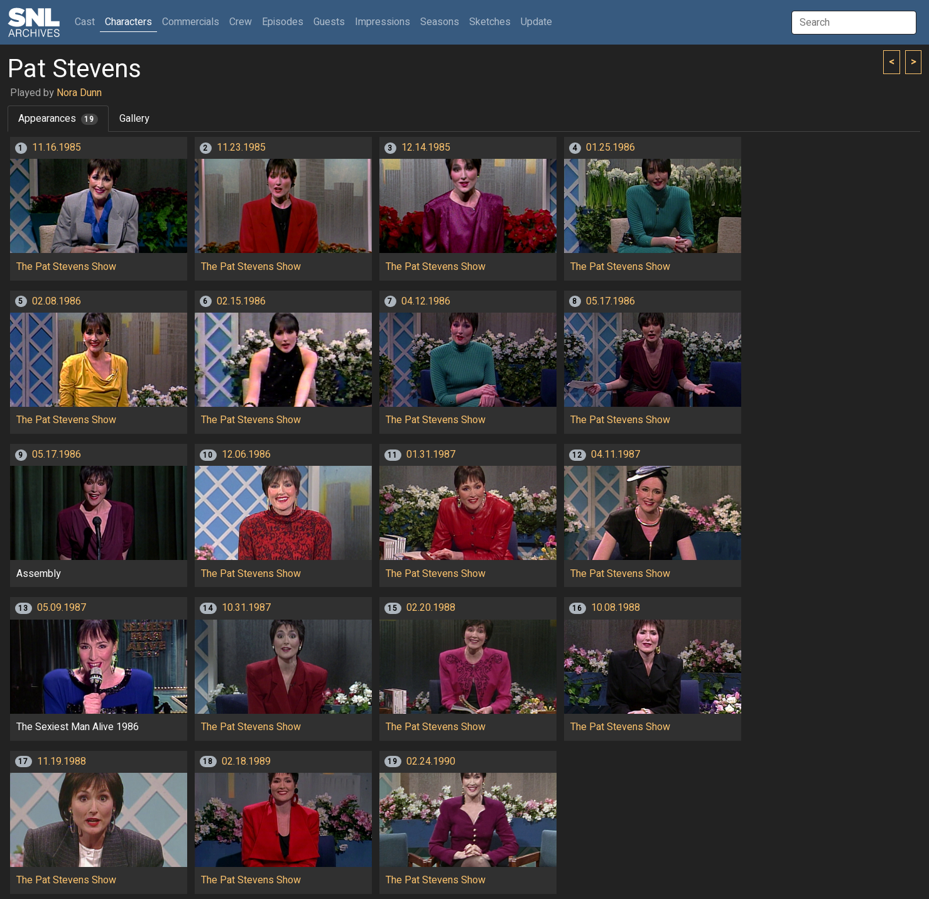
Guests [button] (329, 22)
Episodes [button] (282, 22)
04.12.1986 (425, 301)
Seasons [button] (439, 22)
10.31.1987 (246, 607)
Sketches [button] (490, 22)
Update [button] (536, 22)
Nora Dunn (79, 92)
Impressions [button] (382, 22)
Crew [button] (240, 22)
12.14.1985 (425, 147)
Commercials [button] (190, 22)
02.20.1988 (430, 607)
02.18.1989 (246, 761)
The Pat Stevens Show (66, 266)
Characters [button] (128, 22)
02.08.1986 (56, 301)
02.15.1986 (241, 301)
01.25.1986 (610, 147)
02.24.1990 (430, 761)
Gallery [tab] (134, 118)
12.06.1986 (246, 454)
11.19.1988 (61, 761)
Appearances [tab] (58, 118)
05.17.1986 (610, 301)
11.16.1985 (56, 147)
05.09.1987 (61, 607)
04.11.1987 (615, 454)
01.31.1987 (430, 454)
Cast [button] (87, 22)
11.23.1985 (241, 147)
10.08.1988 (615, 607)
